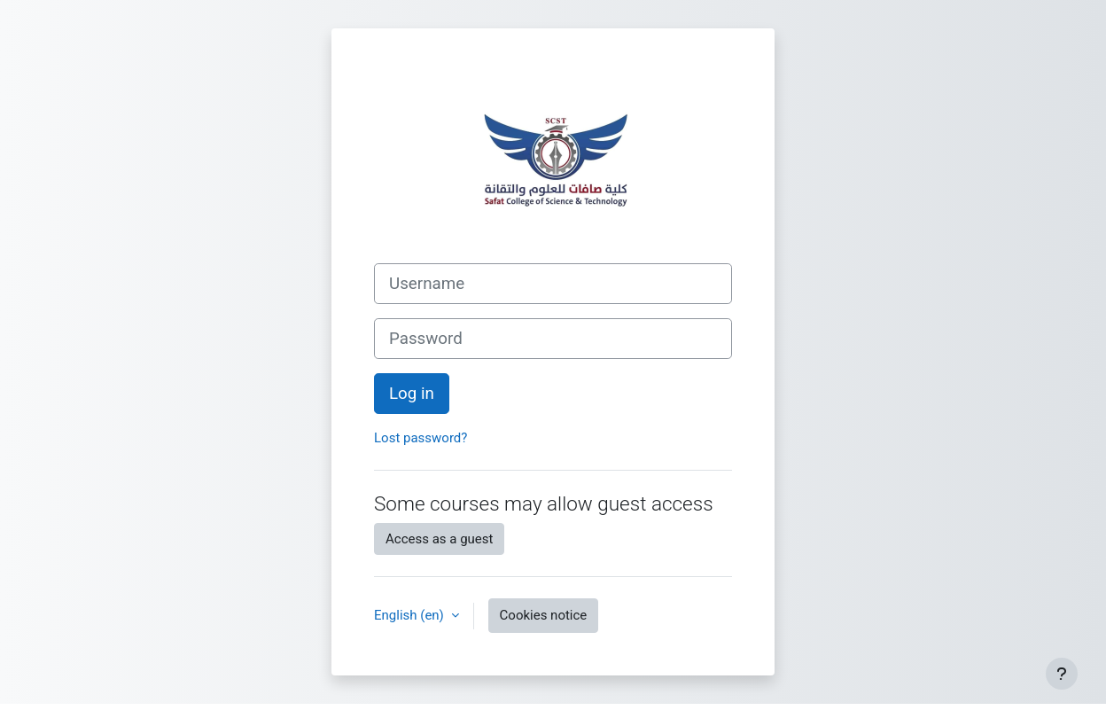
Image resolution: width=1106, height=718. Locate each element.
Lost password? (420, 438)
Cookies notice (544, 615)
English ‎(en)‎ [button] (411, 615)
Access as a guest (439, 539)
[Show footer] (1062, 674)
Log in (411, 393)
